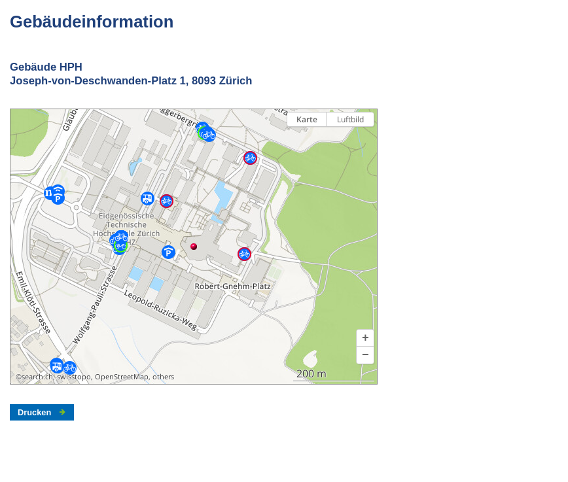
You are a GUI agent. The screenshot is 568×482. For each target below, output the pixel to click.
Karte (306, 119)
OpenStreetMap (122, 376)
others (163, 376)
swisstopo (74, 376)
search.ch (37, 376)
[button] (365, 338)
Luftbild (350, 119)
